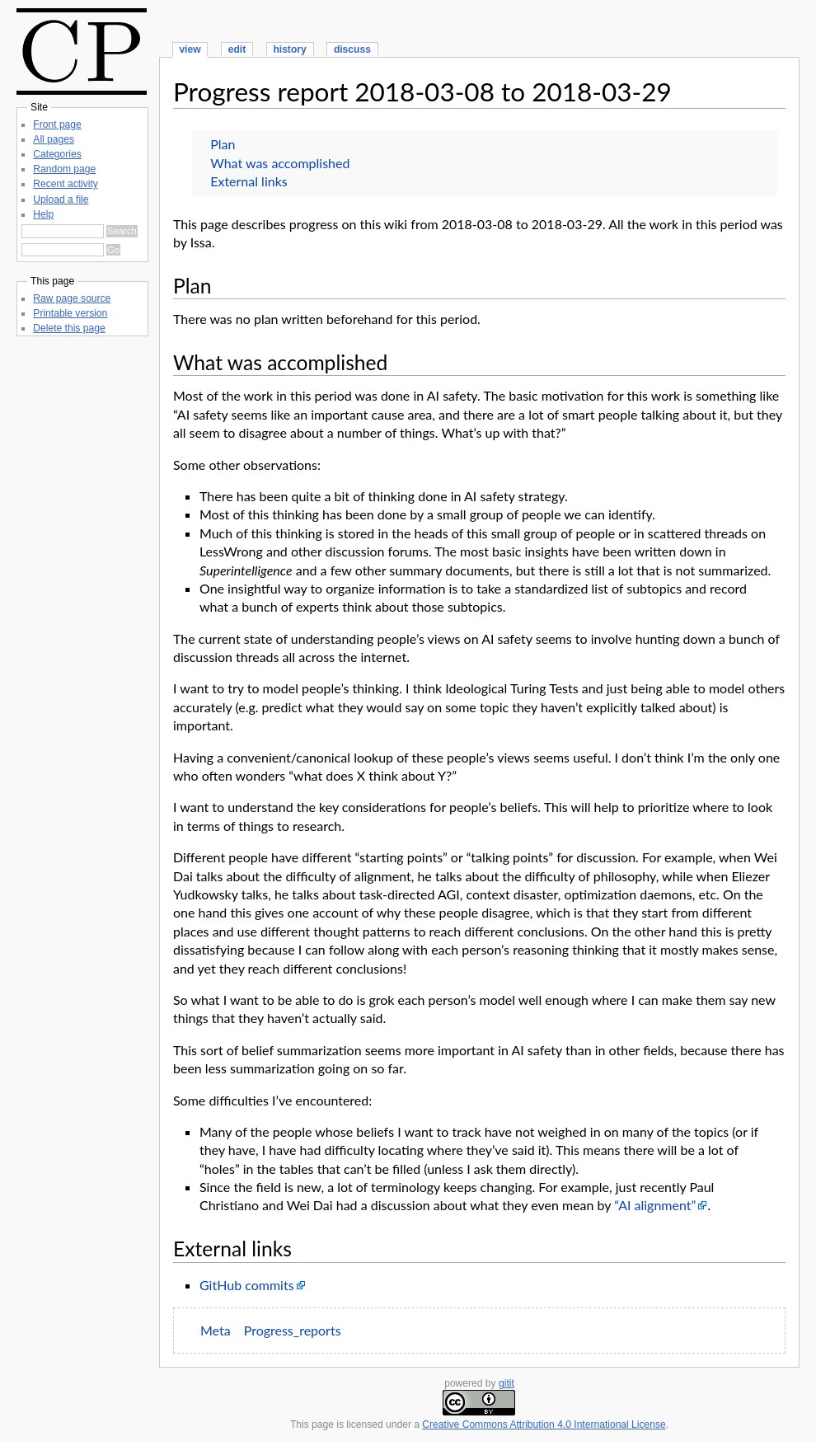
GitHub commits (246, 1285)
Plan (222, 144)
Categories (57, 154)
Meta (215, 1330)
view (189, 49)
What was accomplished (279, 163)
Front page (57, 124)
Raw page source (71, 298)
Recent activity (65, 184)
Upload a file (60, 199)
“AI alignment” (655, 1205)
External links (249, 181)
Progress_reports (292, 1330)
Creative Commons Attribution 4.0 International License (543, 1424)
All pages (53, 139)
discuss (352, 49)
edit (237, 49)
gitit (506, 1383)
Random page (64, 169)
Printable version (70, 313)
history (289, 49)
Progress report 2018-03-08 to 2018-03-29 (422, 91)
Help (43, 214)
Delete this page (69, 328)
